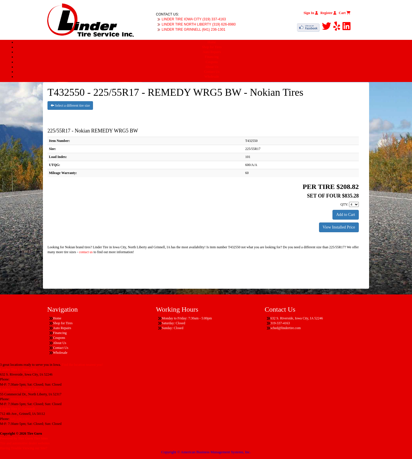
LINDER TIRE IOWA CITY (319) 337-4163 (194, 19)
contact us (86, 252)
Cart (344, 13)
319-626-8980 (20, 399)
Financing (212, 57)
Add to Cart (345, 214)
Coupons (212, 62)
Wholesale (212, 77)
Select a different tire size (70, 105)
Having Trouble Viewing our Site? (23, 448)
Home (211, 42)
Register (328, 13)
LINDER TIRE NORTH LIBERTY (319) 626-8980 (199, 24)
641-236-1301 (20, 419)
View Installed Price (339, 227)
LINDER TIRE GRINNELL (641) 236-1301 (193, 30)
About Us (211, 67)
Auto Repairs (212, 52)
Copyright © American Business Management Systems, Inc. (206, 452)
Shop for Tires (212, 47)
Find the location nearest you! (82, 365)
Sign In (311, 13)
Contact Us (211, 72)
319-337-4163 (20, 379)
